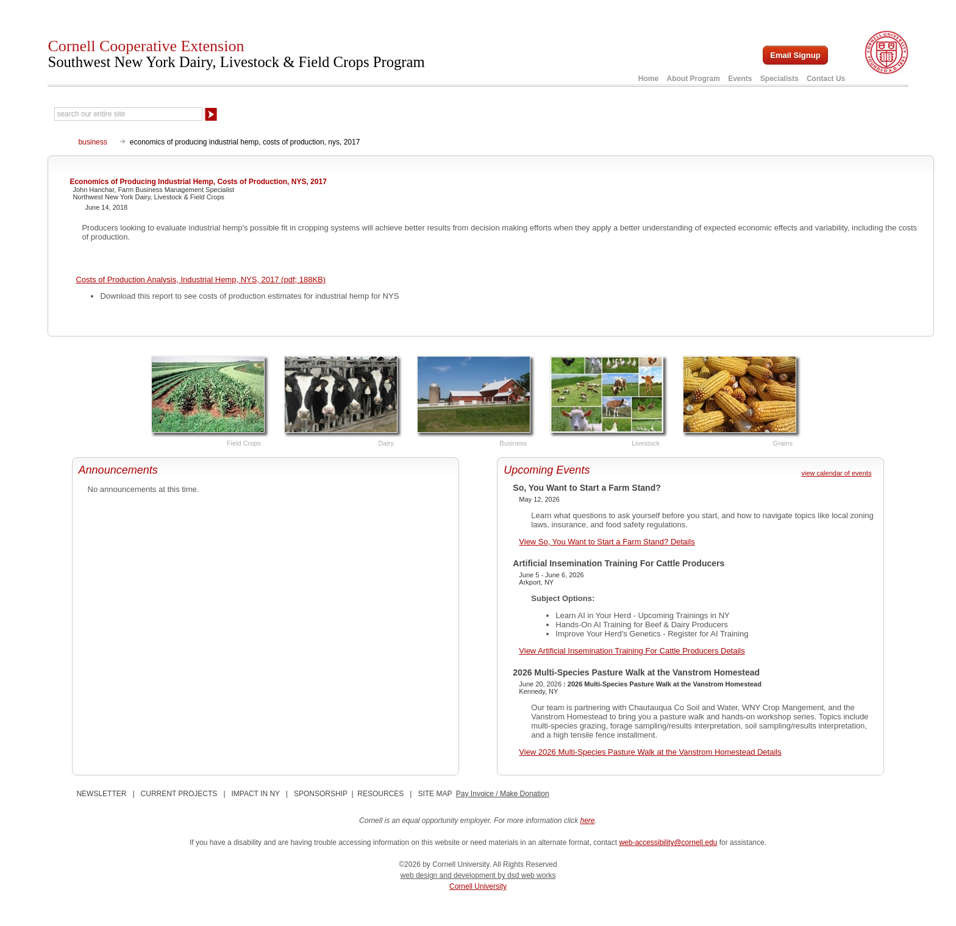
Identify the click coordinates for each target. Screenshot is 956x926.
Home (648, 78)
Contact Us (826, 78)
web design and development (449, 875)
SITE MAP (435, 793)
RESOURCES (380, 793)
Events (740, 78)
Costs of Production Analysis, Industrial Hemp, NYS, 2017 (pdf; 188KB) (201, 279)
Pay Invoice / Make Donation (502, 793)
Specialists (779, 78)
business (92, 142)
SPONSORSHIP (321, 793)
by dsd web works (526, 875)
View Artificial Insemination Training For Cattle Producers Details (631, 650)
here (587, 820)
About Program (692, 78)
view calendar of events (836, 473)
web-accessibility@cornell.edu (668, 842)
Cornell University (478, 886)
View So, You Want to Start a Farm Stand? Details (606, 541)
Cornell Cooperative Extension (236, 53)
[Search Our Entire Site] (128, 114)
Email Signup (795, 55)
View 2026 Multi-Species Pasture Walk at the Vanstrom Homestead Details (650, 752)
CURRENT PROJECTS (179, 793)
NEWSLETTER (101, 793)
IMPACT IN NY (256, 793)
